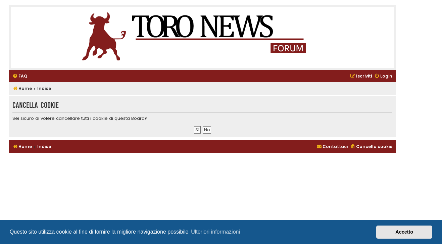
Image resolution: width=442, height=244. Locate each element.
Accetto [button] (404, 232)
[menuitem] (19, 76)
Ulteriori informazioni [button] (215, 232)
